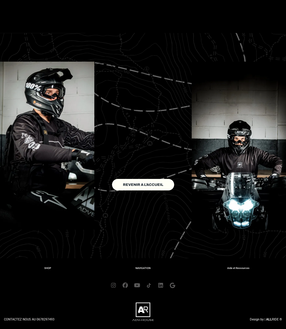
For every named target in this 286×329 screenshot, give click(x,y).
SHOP (47, 268)
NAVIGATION (143, 268)
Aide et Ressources (238, 268)
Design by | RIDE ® (266, 319)
